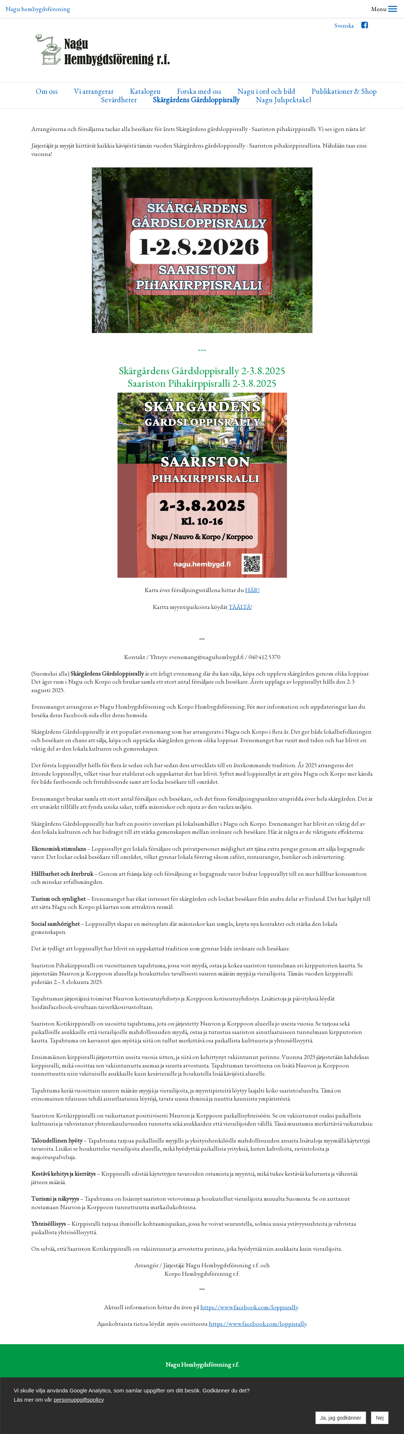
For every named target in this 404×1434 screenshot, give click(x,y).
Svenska (344, 8)
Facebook (364, 9)
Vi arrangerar (94, 74)
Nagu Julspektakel (283, 82)
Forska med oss (199, 74)
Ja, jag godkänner (340, 1418)
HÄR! (252, 572)
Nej (379, 1418)
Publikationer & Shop (344, 74)
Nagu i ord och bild (266, 74)
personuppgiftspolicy (79, 1399)
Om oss (47, 74)
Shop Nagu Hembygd (273, 1363)
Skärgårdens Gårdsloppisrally (196, 82)
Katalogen (145, 74)
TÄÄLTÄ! (240, 589)
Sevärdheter (119, 82)
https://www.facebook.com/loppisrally (249, 1289)
